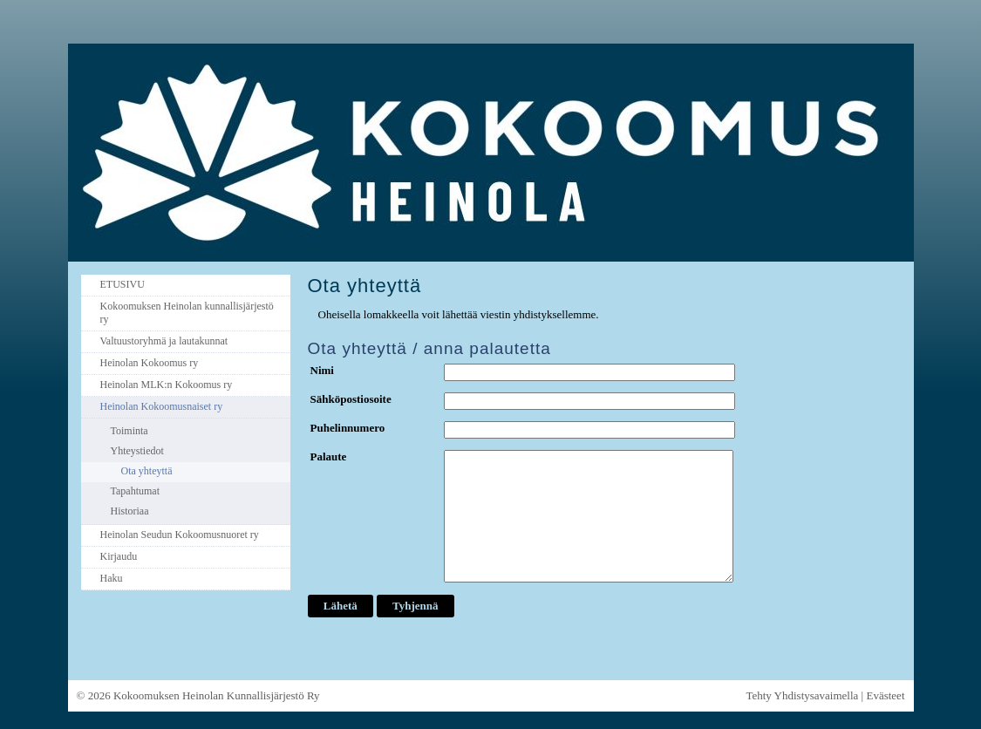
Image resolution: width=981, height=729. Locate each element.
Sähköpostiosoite (351, 398)
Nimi (322, 370)
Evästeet (885, 695)
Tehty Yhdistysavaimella (802, 695)
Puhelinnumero (347, 427)
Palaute (328, 456)
